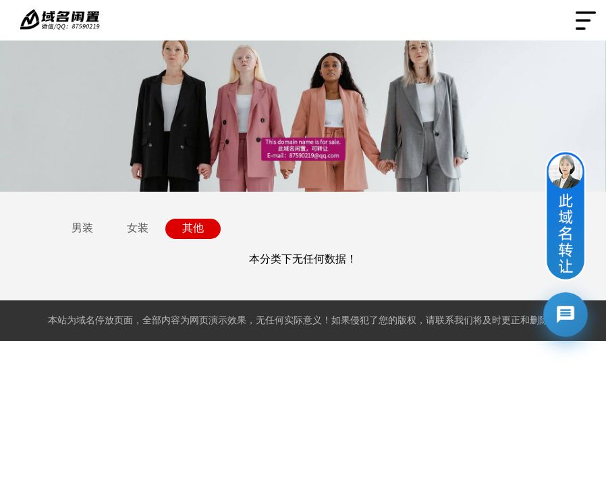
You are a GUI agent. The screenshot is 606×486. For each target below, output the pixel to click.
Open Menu (586, 20)
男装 (82, 228)
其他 (193, 228)
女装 (137, 228)
